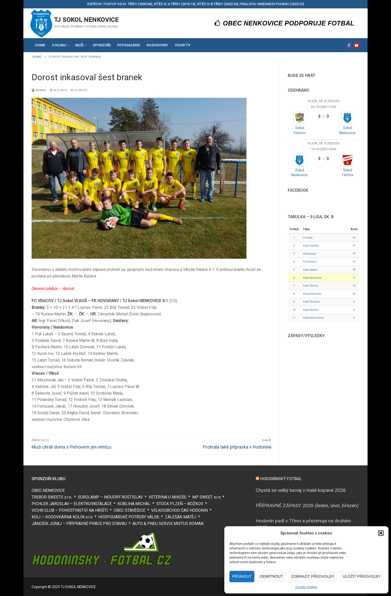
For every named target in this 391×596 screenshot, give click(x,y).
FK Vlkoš (307, 237)
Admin (39, 90)
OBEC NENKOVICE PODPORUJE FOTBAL (285, 23)
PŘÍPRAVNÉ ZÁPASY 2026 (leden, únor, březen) (307, 505)
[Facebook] (349, 45)
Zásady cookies (306, 587)
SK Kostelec (309, 253)
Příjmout (242, 576)
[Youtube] (356, 45)
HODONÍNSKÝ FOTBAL (281, 478)
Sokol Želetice (311, 309)
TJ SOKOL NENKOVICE (86, 19)
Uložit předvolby (362, 576)
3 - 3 (323, 116)
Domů (37, 57)
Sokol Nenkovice (312, 277)
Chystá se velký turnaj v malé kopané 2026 (301, 490)
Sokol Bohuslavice (313, 317)
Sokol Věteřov (310, 269)
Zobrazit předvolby (312, 576)
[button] (380, 533)
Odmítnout (271, 576)
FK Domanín (310, 261)
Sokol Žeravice (311, 301)
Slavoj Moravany (312, 293)
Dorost (79, 90)
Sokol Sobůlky (311, 245)
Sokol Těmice (310, 285)
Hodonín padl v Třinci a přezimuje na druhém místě (303, 524)
